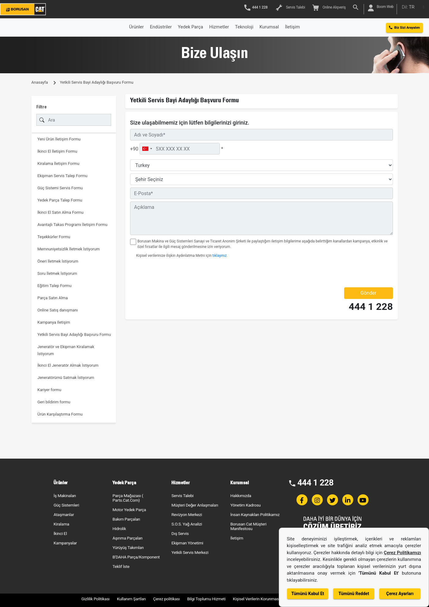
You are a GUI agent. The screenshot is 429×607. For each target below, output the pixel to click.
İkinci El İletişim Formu (57, 151)
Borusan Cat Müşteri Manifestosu (248, 526)
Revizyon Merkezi (186, 514)
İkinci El (60, 533)
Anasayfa (39, 82)
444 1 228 (371, 306)
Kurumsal (269, 27)
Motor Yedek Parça (129, 509)
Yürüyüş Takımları (128, 547)
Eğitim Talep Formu (55, 285)
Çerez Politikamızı (402, 552)
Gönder (368, 293)
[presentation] (166, 273)
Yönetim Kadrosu (245, 505)
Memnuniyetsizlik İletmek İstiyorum (69, 249)
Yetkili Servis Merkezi (189, 552)
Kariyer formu (49, 389)
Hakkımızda (240, 495)
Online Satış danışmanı (58, 310)
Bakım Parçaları (126, 519)
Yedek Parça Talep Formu (60, 200)
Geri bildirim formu (54, 402)
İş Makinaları (64, 495)
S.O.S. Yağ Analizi (186, 524)
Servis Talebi (290, 8)
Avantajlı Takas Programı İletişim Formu (72, 224)
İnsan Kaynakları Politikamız (254, 514)
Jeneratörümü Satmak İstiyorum (66, 377)
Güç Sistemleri (66, 505)
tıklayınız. (220, 255)
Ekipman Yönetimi (187, 542)
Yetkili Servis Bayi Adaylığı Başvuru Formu (74, 334)
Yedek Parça (190, 27)
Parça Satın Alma (53, 298)
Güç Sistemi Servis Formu (60, 188)
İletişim (236, 538)
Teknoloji (244, 27)
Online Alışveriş (329, 8)
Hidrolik (119, 528)
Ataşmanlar (63, 514)
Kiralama (61, 524)
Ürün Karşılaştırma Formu (60, 414)
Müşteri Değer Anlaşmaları (194, 505)
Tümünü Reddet (354, 593)
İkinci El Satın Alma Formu (61, 212)
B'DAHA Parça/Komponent (136, 556)
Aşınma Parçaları (127, 538)
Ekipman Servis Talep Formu (63, 175)
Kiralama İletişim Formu (58, 163)
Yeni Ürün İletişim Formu (59, 139)
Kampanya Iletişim (54, 322)
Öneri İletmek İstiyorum (58, 261)
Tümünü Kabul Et (307, 593)
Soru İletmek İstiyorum (57, 273)
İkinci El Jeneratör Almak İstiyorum (68, 365)
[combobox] (147, 148)
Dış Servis (180, 533)
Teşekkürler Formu (54, 236)
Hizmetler (219, 27)
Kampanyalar (65, 542)
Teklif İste (120, 566)
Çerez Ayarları (399, 593)
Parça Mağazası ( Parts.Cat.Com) (127, 498)
